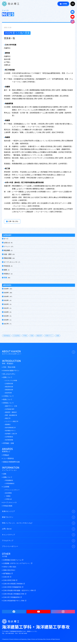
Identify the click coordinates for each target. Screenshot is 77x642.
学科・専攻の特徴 (9, 367)
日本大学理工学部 (10, 580)
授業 (5, 270)
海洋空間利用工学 (10, 427)
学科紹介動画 (7, 506)
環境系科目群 (9, 389)
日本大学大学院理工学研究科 (14, 584)
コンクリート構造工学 (11, 421)
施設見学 (39, 335)
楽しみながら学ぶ (9, 374)
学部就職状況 (9, 480)
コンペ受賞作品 (8, 458)
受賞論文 (6, 455)
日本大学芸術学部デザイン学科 (14, 600)
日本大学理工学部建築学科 (13, 587)
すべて (6, 239)
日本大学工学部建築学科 (12, 597)
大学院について (8, 396)
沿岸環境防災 (9, 437)
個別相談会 (7, 335)
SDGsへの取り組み (9, 567)
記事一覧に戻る (13, 221)
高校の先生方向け (9, 570)
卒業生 (25, 335)
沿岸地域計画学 (9, 409)
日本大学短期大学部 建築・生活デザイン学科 (19, 590)
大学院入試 (8, 499)
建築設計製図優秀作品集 (11, 462)
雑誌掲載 (7, 250)
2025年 (6, 292)
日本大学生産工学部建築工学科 (14, 594)
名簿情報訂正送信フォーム (13, 560)
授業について (7, 377)
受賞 (5, 277)
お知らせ (7, 242)
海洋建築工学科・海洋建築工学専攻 (10, 3)
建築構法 (7, 424)
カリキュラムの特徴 (11, 380)
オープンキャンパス (10, 262)
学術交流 (7, 266)
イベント (7, 246)
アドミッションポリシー (12, 490)
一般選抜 (7, 496)
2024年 (6, 296)
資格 (4, 474)
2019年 (6, 316)
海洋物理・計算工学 (11, 433)
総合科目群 (8, 393)
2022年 (6, 304)
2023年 (6, 300)
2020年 (6, 312)
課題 (58, 335)
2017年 (6, 324)
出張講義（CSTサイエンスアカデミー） (17, 563)
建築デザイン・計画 (11, 406)
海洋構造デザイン (10, 430)
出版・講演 (7, 254)
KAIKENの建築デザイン (11, 370)
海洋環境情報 (9, 440)
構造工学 (7, 418)
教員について (7, 399)
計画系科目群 (9, 383)
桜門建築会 (8, 573)
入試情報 (64, 3)
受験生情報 (7, 258)
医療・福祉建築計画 (11, 415)
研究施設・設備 (8, 443)
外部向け (7, 274)
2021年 (6, 308)
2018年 (6, 320)
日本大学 (7, 577)
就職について (7, 477)
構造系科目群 (9, 386)
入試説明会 (17, 335)
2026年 (6, 289)
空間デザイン (49, 335)
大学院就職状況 (9, 483)
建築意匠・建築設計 (11, 412)
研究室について (8, 403)
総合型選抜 (8, 493)
